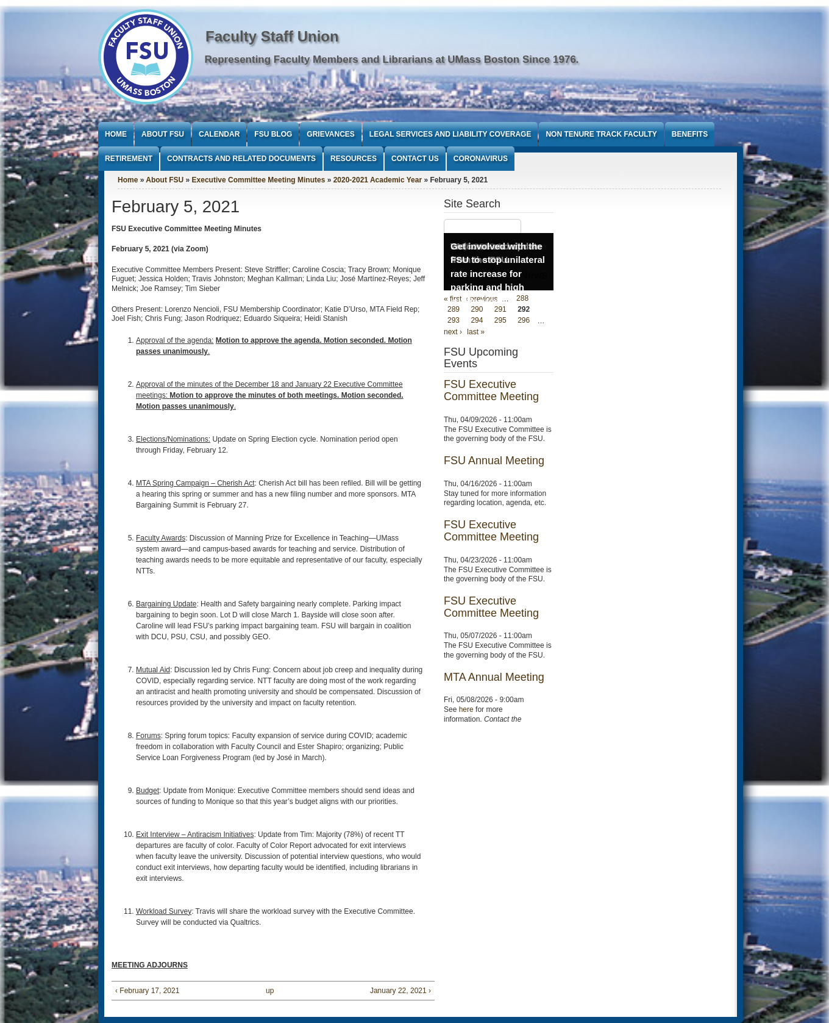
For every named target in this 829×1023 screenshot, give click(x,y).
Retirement (128, 158)
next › (453, 332)
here (466, 709)
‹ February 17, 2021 (147, 990)
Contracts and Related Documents (241, 158)
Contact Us (415, 158)
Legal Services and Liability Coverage (450, 134)
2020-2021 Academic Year (377, 180)
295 (500, 321)
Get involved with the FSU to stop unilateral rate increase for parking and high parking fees (497, 273)
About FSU (162, 134)
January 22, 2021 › (400, 990)
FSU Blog (273, 134)
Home (116, 134)
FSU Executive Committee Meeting (491, 390)
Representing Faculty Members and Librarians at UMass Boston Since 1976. (392, 59)
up (270, 990)
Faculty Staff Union (272, 36)
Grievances (330, 134)
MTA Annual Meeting (494, 677)
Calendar (219, 134)
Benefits (690, 134)
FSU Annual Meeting (494, 460)
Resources (353, 158)
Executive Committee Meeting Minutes (259, 180)
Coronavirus (481, 158)
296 (524, 321)
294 (477, 321)
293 (453, 321)
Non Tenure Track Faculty (601, 134)
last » (476, 332)
